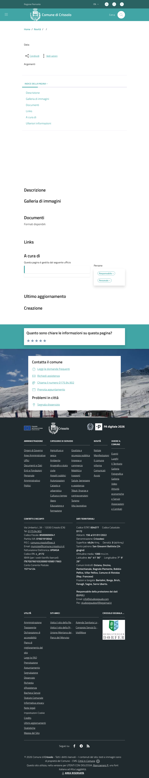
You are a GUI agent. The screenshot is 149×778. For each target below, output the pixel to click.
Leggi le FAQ (30, 657)
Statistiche (29, 728)
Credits (27, 718)
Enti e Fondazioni (33, 470)
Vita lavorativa (78, 505)
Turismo (75, 500)
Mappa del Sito (32, 733)
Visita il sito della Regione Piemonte (68, 622)
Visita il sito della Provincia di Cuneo (68, 627)
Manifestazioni (101, 455)
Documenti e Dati (33, 465)
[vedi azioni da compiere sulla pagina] (49, 55)
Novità (37, 29)
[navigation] (6, 14)
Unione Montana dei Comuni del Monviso (71, 632)
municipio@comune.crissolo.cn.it (47, 546)
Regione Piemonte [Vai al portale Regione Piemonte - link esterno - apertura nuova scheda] (32, 4)
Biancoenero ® (100, 765)
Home (27, 29)
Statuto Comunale (33, 698)
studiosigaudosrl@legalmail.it (96, 603)
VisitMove (81, 632)
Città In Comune (86, 761)
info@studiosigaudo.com (96, 599)
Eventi (114, 453)
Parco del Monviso (59, 637)
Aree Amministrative (34, 455)
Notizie (97, 450)
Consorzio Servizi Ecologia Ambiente (94, 627)
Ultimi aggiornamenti (35, 723)
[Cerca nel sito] (121, 15)
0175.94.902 (35, 531)
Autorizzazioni (57, 480)
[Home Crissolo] (52, 14)
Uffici (26, 460)
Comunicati (99, 470)
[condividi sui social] (32, 55)
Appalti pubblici (58, 475)
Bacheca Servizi (32, 693)
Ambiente (55, 460)
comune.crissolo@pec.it (43, 542)
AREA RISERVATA (72, 773)
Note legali (29, 708)
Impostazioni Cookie (34, 713)
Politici (27, 485)
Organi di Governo (33, 450)
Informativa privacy (34, 703)
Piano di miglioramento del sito (33, 647)
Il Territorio (116, 464)
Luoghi (114, 459)
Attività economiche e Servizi (117, 494)
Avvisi (97, 475)
